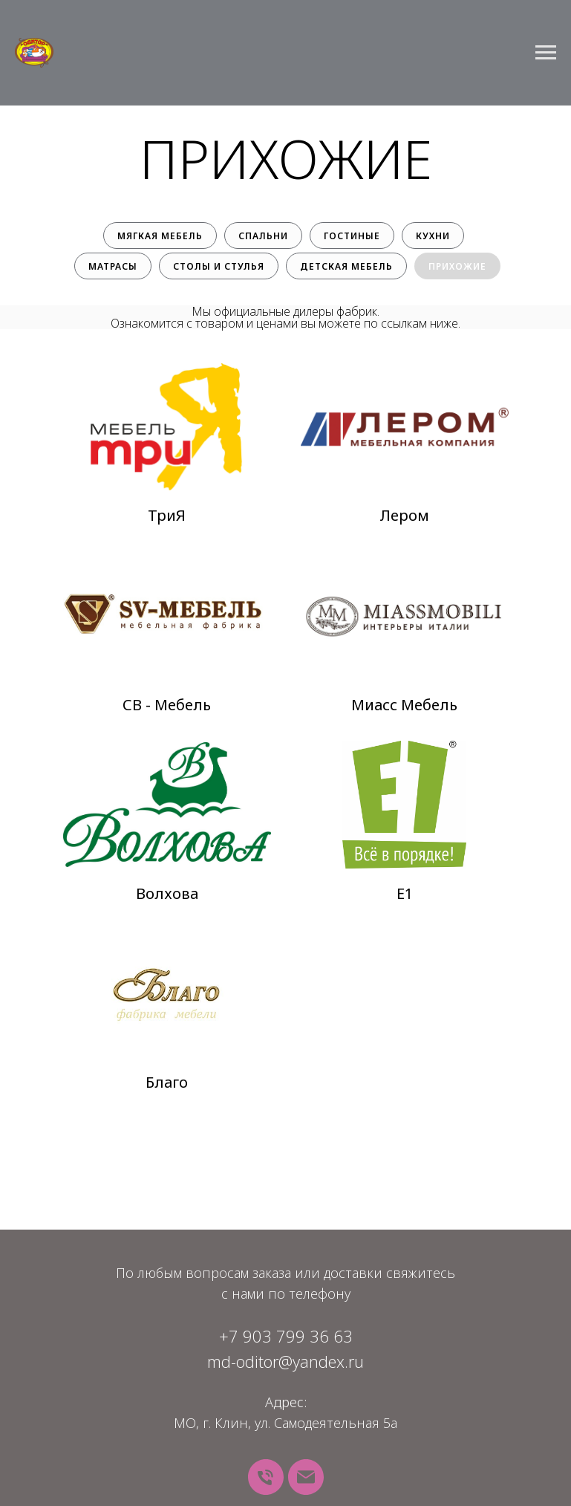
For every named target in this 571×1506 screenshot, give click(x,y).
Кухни (433, 236)
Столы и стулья (218, 266)
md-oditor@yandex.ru (285, 1361)
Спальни (263, 236)
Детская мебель (346, 266)
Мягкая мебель (160, 236)
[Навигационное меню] (545, 52)
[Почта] (306, 1477)
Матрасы (112, 266)
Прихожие (457, 266)
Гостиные (352, 236)
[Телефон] (266, 1477)
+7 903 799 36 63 (286, 1336)
